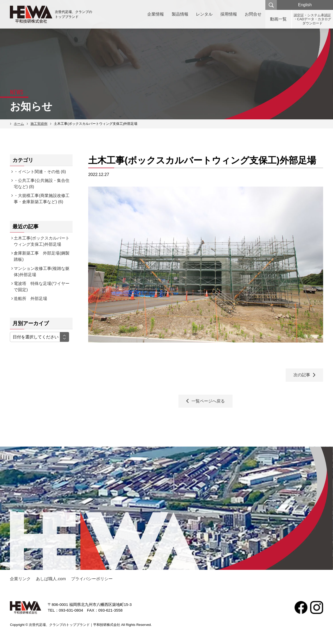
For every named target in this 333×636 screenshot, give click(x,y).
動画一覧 (278, 19)
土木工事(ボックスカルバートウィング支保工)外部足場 (41, 241)
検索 (271, 5)
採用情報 (228, 14)
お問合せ (253, 14)
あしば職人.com (51, 579)
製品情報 (179, 14)
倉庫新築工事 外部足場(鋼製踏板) (41, 256)
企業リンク (20, 579)
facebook (301, 607)
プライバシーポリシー (92, 579)
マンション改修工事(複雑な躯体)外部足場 (41, 271)
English (305, 5)
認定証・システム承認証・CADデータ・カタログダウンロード (312, 19)
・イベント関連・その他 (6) (40, 171)
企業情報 (155, 14)
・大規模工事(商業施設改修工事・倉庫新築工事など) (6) (41, 198)
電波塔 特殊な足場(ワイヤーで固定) (41, 286)
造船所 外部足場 (30, 298)
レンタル (204, 14)
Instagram (316, 607)
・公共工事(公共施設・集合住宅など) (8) (41, 183)
